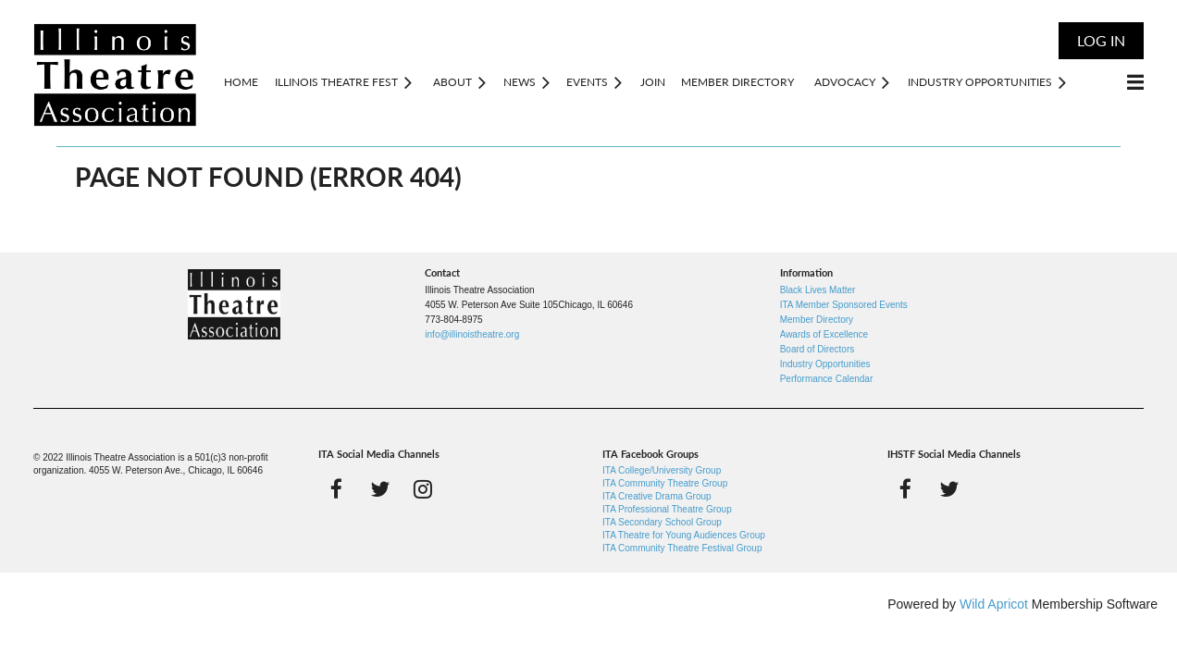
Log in (1101, 40)
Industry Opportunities (825, 364)
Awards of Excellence (824, 334)
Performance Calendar (826, 379)
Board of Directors (817, 349)
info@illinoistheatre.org (472, 334)
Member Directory (816, 319)
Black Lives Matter (818, 290)
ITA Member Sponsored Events (844, 305)
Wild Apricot (994, 604)
